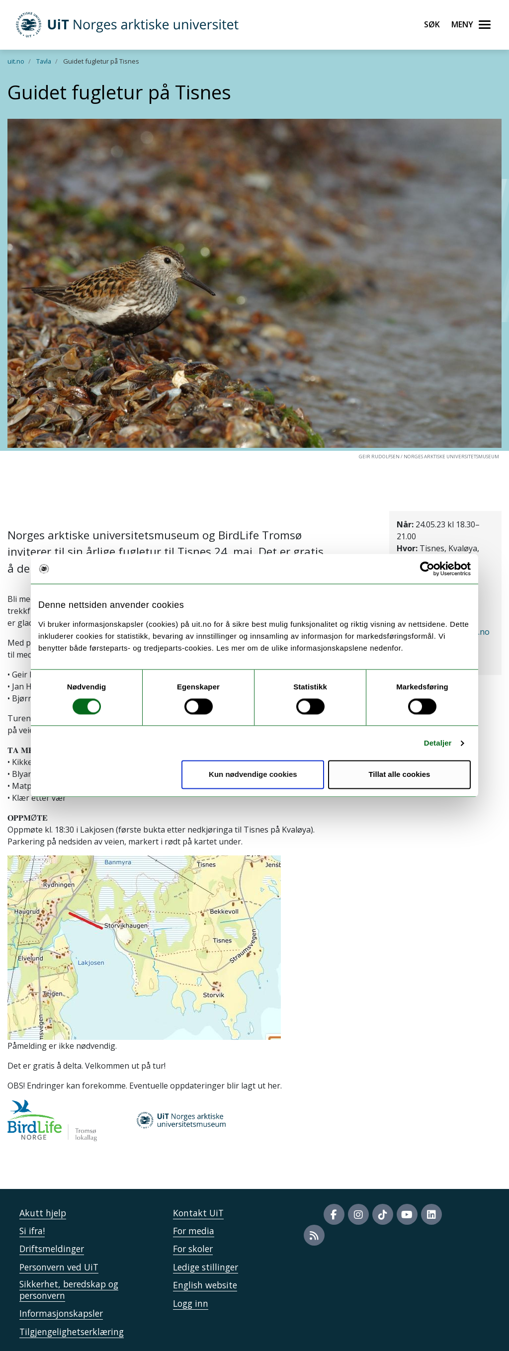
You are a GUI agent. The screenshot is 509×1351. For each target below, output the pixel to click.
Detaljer (438, 743)
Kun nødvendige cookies (253, 774)
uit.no (15, 61)
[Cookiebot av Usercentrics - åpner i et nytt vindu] (427, 568)
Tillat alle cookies (399, 774)
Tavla (43, 61)
